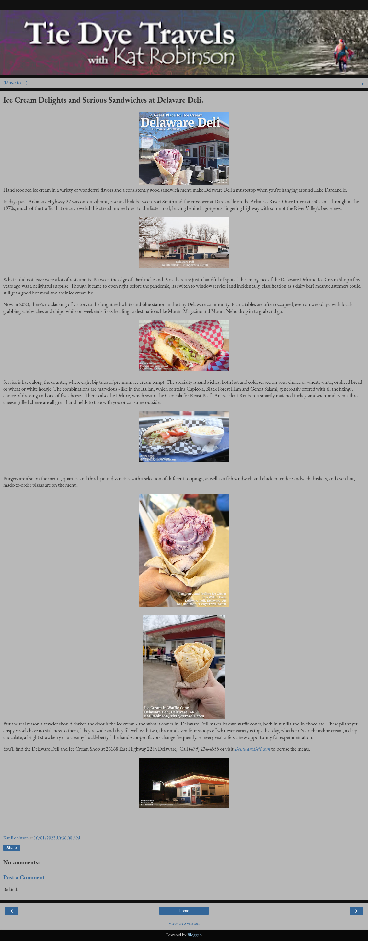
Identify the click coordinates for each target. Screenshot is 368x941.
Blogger (194, 934)
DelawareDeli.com (252, 749)
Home (184, 911)
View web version (184, 923)
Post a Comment (24, 877)
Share (11, 848)
